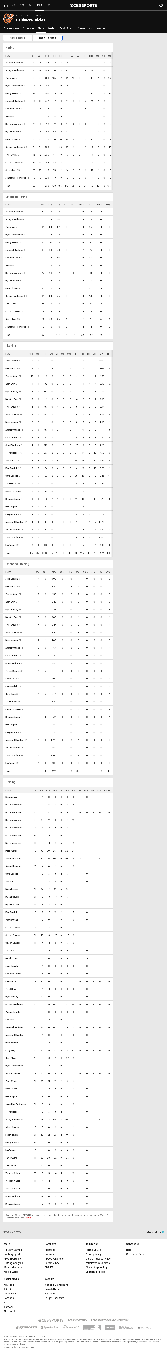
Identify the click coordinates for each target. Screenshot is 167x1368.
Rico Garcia (10, 368)
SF (73, 205)
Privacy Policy (93, 1254)
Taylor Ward (11, 78)
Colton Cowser (12, 162)
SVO (69, 354)
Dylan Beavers (12, 131)
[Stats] (41, 28)
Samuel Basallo (13, 108)
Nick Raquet (11, 506)
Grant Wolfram (12, 445)
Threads (9, 1307)
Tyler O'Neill (11, 154)
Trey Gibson (11, 483)
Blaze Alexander (13, 124)
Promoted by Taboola (153, 1232)
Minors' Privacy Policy (98, 1258)
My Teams (50, 1293)
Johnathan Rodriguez (15, 177)
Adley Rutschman (14, 70)
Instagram (10, 1293)
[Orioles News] (11, 28)
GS (39, 56)
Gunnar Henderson (14, 147)
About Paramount (55, 1258)
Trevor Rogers (12, 452)
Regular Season (47, 37)
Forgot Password (54, 1298)
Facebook (9, 1298)
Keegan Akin (11, 514)
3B (78, 56)
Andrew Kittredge (14, 522)
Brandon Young (12, 499)
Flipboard (9, 1311)
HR (85, 56)
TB (58, 205)
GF (77, 572)
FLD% (107, 790)
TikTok (7, 1289)
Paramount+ (52, 1263)
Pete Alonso (11, 139)
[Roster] (51, 28)
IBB (108, 205)
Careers (49, 1254)
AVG (47, 56)
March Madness (13, 1267)
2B (72, 56)
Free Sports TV (12, 1258)
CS (103, 56)
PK (86, 790)
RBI (91, 56)
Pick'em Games (13, 1250)
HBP (99, 205)
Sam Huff (9, 116)
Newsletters (52, 1289)
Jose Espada (11, 360)
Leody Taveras (12, 93)
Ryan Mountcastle (14, 85)
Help (128, 1250)
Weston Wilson (12, 62)
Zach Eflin (10, 383)
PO (67, 790)
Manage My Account (56, 1284)
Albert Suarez (12, 414)
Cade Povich (11, 437)
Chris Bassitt (11, 476)
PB (79, 790)
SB (97, 56)
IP (46, 354)
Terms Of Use (93, 1250)
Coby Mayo (10, 170)
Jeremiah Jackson (14, 101)
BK (100, 572)
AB (54, 56)
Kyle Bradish (11, 468)
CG (62, 572)
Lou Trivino (10, 545)
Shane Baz (10, 460)
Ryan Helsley (11, 391)
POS (34, 790)
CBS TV (49, 1267)
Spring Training (17, 37)
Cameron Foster (13, 491)
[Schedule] (28, 28)
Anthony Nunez (12, 429)
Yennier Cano (11, 376)
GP (33, 56)
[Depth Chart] (66, 28)
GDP (81, 205)
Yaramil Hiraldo (12, 529)
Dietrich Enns (11, 399)
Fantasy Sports (12, 1254)
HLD (70, 572)
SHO (85, 572)
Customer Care (135, 1254)
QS (93, 572)
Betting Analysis (13, 1263)
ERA (102, 354)
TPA (90, 205)
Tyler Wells (10, 406)
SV (62, 354)
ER (94, 354)
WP (108, 572)
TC (55, 790)
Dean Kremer (11, 422)
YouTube (9, 1284)
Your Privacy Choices (97, 1263)
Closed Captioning (96, 1267)
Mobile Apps (11, 1272)
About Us (50, 1250)
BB (109, 56)
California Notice (95, 1272)
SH (65, 205)
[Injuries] (101, 28)
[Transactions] (85, 28)
